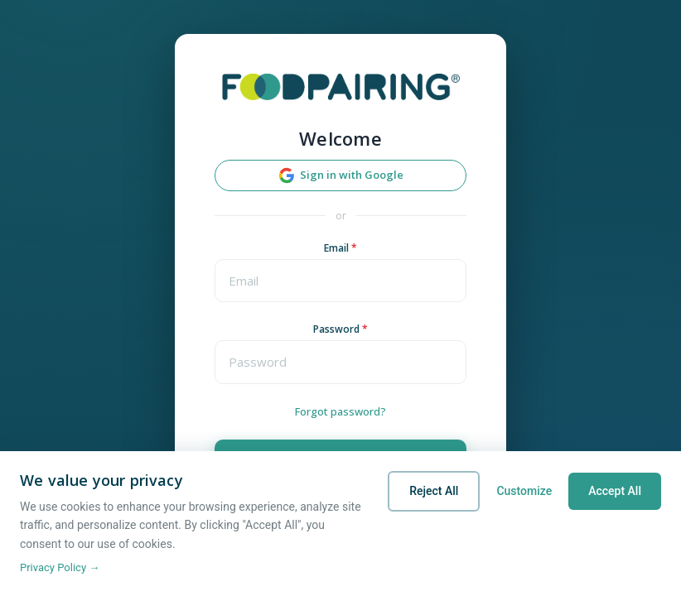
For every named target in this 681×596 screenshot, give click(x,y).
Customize (524, 490)
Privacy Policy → (59, 567)
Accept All (614, 490)
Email (340, 248)
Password (340, 329)
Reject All (433, 490)
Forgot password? (340, 411)
